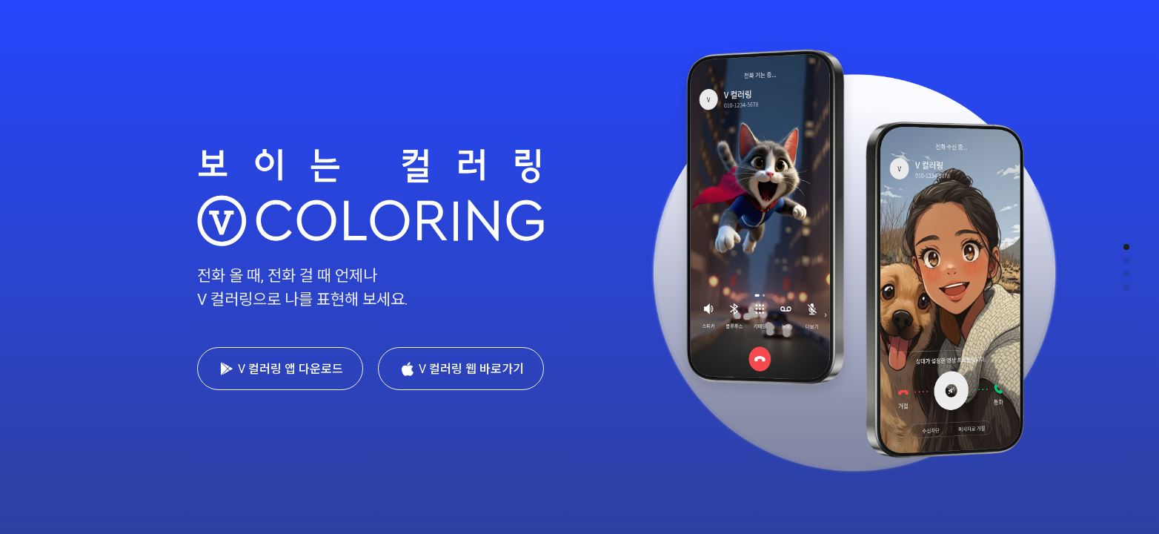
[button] (1126, 247)
